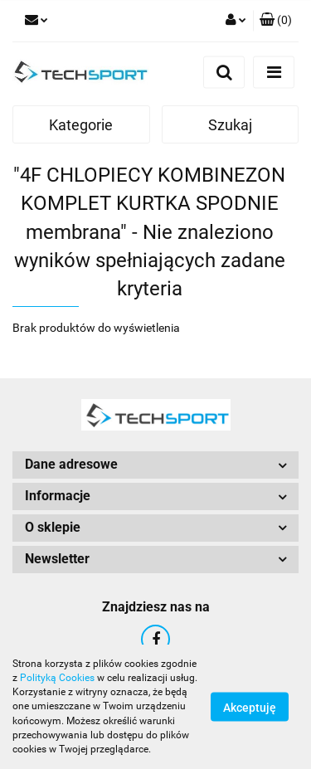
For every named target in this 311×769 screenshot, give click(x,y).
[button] (276, 20)
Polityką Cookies (57, 678)
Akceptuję (249, 707)
